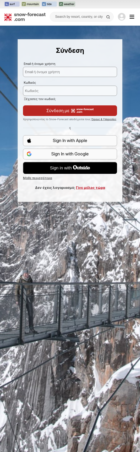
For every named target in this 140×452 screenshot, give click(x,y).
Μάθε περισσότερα (37, 178)
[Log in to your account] (122, 17)
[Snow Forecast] (25, 17)
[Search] (108, 17)
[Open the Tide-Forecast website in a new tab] (49, 4)
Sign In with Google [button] (58, 154)
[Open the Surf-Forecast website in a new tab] (12, 4)
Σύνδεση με (70, 110)
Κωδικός (30, 82)
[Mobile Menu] (132, 17)
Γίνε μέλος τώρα (90, 188)
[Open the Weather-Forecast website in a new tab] (67, 4)
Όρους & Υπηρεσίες (103, 119)
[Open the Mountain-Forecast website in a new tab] (30, 4)
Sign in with (70, 167)
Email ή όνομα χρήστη (39, 64)
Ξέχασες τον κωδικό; (40, 99)
